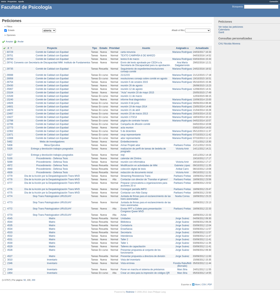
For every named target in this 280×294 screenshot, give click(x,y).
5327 (9, 155)
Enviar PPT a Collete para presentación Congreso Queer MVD (141, 210)
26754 (10, 82)
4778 (9, 179)
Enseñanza (126, 229)
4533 (9, 232)
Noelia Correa (182, 196)
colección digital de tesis (133, 169)
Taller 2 (124, 239)
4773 (9, 202)
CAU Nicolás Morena (229, 43)
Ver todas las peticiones (230, 27)
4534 (9, 229)
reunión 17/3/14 (129, 117)
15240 (10, 99)
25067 (10, 89)
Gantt (221, 32)
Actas (123, 215)
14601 (10, 106)
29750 (10, 59)
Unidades (125, 218)
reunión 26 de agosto (132, 85)
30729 (10, 52)
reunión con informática (133, 162)
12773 (10, 127)
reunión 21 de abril (130, 110)
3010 (9, 259)
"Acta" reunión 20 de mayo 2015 (137, 92)
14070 (10, 110)
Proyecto (52, 48)
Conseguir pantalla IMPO (134, 189)
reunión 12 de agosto (132, 89)
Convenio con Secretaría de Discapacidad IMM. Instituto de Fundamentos (52, 62)
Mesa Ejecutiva (52, 145)
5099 (9, 162)
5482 (9, 141)
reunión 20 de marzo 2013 (134, 113)
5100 (9, 158)
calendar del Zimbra (131, 158)
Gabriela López (182, 165)
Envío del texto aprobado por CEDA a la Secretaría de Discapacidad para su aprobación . (146, 64)
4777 (9, 183)
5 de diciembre (128, 131)
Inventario (52, 259)
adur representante (130, 138)
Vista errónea (127, 263)
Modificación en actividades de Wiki (139, 165)
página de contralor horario (134, 120)
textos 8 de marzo (130, 59)
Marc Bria (182, 269)
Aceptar (9, 41)
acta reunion (127, 127)
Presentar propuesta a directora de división (143, 256)
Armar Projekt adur (130, 145)
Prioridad (114, 48)
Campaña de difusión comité (135, 124)
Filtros (9, 26)
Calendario (224, 29)
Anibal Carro (182, 169)
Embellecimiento (129, 141)
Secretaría (126, 232)
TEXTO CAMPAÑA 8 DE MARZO (138, 55)
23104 (10, 92)
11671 (10, 134)
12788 (10, 120)
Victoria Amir (182, 148)
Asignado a (182, 48)
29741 (10, 62)
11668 (10, 138)
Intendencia (127, 236)
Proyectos (12, 1)
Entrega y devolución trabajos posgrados (52, 148)
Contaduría (126, 225)
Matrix (52, 218)
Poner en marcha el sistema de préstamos (142, 269)
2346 (9, 263)
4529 (9, 246)
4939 (9, 172)
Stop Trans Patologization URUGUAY (52, 196)
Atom (197, 284)
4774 (9, 196)
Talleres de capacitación (133, 246)
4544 (9, 222)
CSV (204, 284)
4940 (9, 169)
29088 (10, 75)
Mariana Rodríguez (182, 52)
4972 (9, 165)
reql (122, 155)
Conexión (274, 1)
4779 (9, 176)
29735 (10, 68)
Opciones (11, 35)
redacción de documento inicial (137, 172)
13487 (10, 113)
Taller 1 (124, 243)
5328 (9, 148)
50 (25, 280)
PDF (210, 284)
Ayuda (21, 1)
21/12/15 (125, 75)
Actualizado (202, 48)
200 (33, 280)
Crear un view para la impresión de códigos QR (145, 273)
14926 (10, 103)
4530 (9, 243)
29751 (10, 55)
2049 (9, 269)
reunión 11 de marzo (131, 96)
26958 (10, 78)
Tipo (94, 48)
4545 (9, 218)
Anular (21, 41)
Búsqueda (237, 6)
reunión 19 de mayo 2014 (134, 106)
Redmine (130, 292)
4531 (9, 239)
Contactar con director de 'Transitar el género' (144, 179)
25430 (10, 85)
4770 (9, 215)
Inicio (3, 1)
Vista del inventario (130, 259)
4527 (9, 256)
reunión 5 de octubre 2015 (134, 82)
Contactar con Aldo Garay (134, 192)
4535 (9, 225)
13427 (10, 117)
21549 (10, 96)
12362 (10, 131)
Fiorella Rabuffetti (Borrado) (182, 264)
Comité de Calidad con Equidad (52, 52)
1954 (9, 273)
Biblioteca (126, 222)
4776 (9, 189)
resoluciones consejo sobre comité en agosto (144, 78)
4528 (9, 250)
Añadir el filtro (178, 30)
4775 (9, 192)
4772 (9, 208)
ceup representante (131, 134)
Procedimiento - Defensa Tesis (52, 158)
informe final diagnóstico (133, 99)
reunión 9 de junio (130, 103)
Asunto (146, 48)
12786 (10, 124)
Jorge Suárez (182, 218)
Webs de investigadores (52, 141)
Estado (11, 30)
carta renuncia (128, 52)
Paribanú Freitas (182, 145)
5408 (9, 145)
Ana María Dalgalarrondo (182, 64)
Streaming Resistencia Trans (135, 176)
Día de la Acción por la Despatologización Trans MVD (52, 176)
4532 (9, 236)
